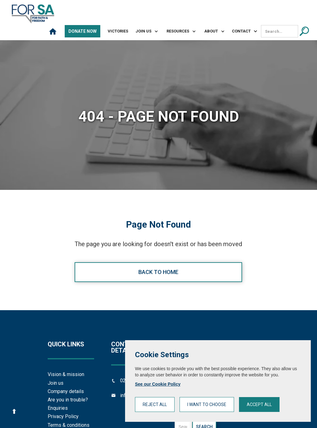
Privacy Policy (63, 416)
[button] (144, 31)
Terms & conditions (68, 425)
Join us (55, 383)
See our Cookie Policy (157, 384)
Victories (118, 31)
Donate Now (82, 31)
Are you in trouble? (68, 400)
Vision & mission (66, 374)
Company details (66, 391)
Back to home (158, 272)
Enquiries (58, 408)
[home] (33, 14)
